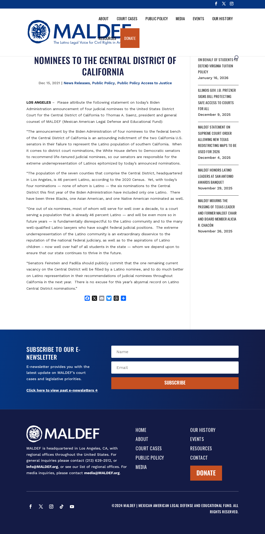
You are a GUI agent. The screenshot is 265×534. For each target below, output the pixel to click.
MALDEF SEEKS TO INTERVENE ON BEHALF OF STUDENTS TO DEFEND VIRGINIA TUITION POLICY (218, 62)
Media (180, 18)
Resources (107, 38)
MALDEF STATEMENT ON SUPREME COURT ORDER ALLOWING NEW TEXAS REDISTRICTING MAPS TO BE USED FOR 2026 (217, 139)
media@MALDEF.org (102, 473)
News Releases (77, 83)
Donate (130, 38)
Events (198, 18)
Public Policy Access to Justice (144, 83)
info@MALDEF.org (42, 467)
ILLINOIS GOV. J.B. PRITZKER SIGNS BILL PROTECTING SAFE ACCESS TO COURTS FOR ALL (217, 99)
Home (141, 430)
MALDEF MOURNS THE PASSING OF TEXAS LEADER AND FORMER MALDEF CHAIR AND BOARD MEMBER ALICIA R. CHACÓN (217, 213)
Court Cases (127, 18)
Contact (199, 458)
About (104, 18)
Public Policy (156, 18)
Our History (222, 18)
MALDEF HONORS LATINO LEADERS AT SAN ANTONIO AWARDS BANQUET (215, 176)
